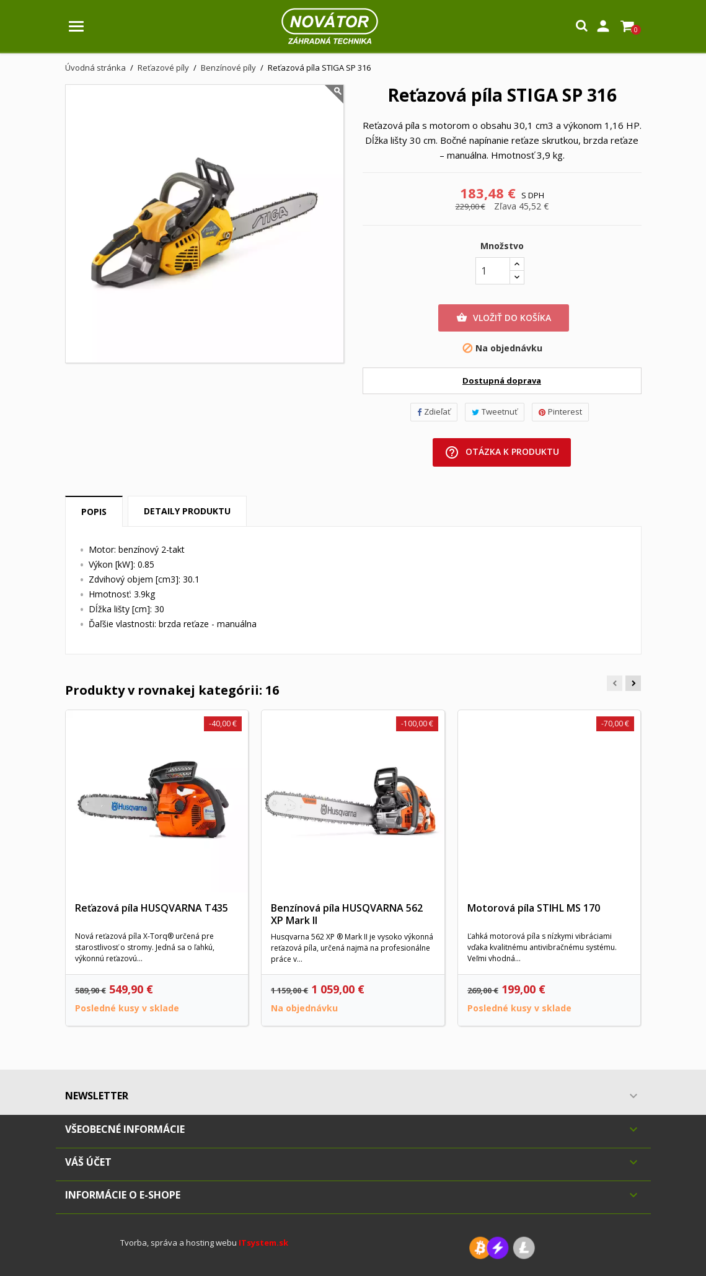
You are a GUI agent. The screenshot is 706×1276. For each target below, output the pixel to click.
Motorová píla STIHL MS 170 (533, 908)
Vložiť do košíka (503, 318)
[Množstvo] (492, 270)
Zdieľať (434, 411)
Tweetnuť (495, 411)
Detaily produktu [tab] (187, 511)
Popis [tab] (94, 511)
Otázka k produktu (501, 452)
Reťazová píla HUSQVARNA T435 (151, 908)
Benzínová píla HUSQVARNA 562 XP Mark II (347, 914)
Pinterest (560, 411)
